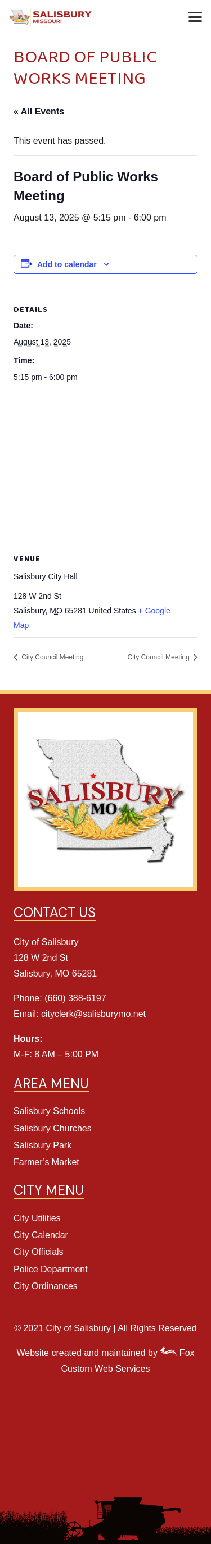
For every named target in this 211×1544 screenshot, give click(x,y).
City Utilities (37, 1218)
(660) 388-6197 (75, 998)
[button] (195, 17)
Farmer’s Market (46, 1162)
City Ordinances (46, 1286)
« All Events (39, 111)
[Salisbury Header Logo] (51, 17)
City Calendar (41, 1235)
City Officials (39, 1252)
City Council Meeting (51, 657)
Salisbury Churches (53, 1128)
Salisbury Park (42, 1145)
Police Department (51, 1269)
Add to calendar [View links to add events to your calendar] (67, 264)
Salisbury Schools (49, 1111)
